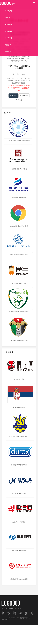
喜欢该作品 (24, 95)
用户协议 (8, 613)
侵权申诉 (20, 613)
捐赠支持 (19, 100)
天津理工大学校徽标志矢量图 (21, 67)
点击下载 (13, 95)
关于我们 (3, 613)
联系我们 (32, 613)
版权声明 (14, 613)
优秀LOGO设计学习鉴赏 (13, 608)
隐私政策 (26, 613)
